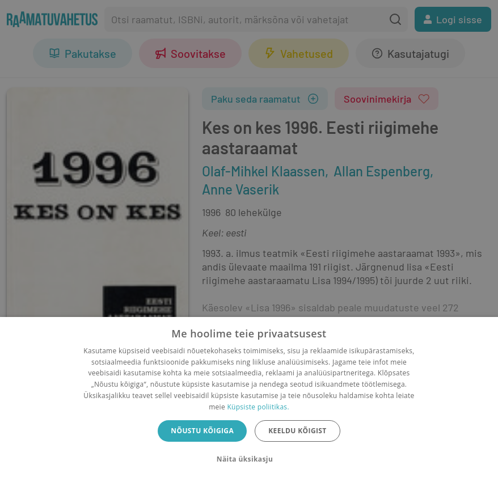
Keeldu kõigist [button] (297, 431)
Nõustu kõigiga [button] (202, 431)
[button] (249, 459)
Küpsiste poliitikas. (258, 407)
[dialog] (249, 399)
